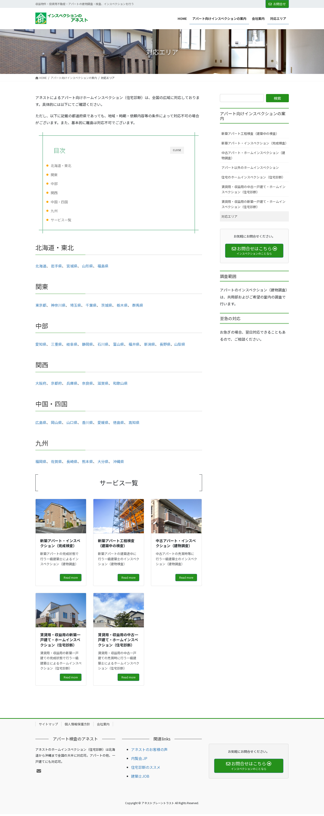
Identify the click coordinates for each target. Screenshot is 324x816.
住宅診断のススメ (145, 769)
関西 (61, 192)
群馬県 (137, 307)
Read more (71, 579)
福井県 (134, 346)
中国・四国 (66, 201)
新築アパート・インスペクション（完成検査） (254, 143)
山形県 (87, 267)
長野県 (165, 346)
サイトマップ (48, 726)
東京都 (40, 307)
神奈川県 (58, 307)
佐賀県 (56, 463)
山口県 (71, 424)
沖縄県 (118, 463)
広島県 (40, 424)
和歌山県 (120, 385)
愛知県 (40, 346)
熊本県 (87, 463)
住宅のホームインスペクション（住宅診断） (253, 177)
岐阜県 (71, 346)
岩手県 (56, 267)
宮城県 (71, 267)
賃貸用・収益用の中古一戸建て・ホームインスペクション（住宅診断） (253, 189)
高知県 (134, 424)
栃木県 (122, 307)
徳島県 (118, 424)
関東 (61, 174)
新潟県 (149, 346)
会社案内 (103, 726)
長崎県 (71, 463)
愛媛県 (102, 424)
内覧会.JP (139, 760)
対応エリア (229, 216)
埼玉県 (75, 307)
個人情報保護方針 (77, 726)
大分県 (102, 463)
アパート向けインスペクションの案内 (252, 115)
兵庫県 (71, 385)
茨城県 (106, 307)
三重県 (56, 346)
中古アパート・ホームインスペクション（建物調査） (253, 155)
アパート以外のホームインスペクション (250, 167)
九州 (61, 210)
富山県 (118, 346)
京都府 (56, 385)
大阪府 (40, 385)
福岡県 (40, 463)
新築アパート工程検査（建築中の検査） (250, 133)
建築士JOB (140, 778)
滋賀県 (102, 385)
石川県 (102, 346)
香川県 (87, 424)
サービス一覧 (68, 219)
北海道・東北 (68, 165)
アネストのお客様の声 (149, 751)
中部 (61, 183)
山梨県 (179, 346)
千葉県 (91, 307)
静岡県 (87, 346)
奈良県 (87, 385)
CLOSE (177, 150)
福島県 (102, 267)
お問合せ (277, 4)
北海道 (40, 267)
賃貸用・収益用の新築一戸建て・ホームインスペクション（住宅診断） (253, 204)
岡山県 (56, 424)
